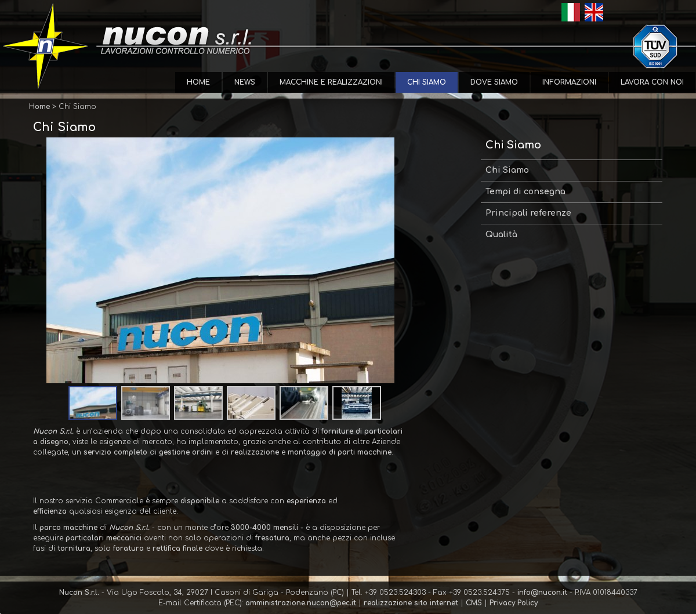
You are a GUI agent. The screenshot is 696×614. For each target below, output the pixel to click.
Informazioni (569, 82)
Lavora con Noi (652, 82)
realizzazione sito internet (411, 603)
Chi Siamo (426, 82)
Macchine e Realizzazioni (331, 82)
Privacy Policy (514, 603)
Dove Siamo (494, 82)
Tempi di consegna (525, 191)
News (244, 82)
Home (198, 82)
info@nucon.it (542, 592)
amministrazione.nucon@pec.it (300, 603)
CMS (474, 603)
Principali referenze (528, 213)
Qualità (501, 234)
